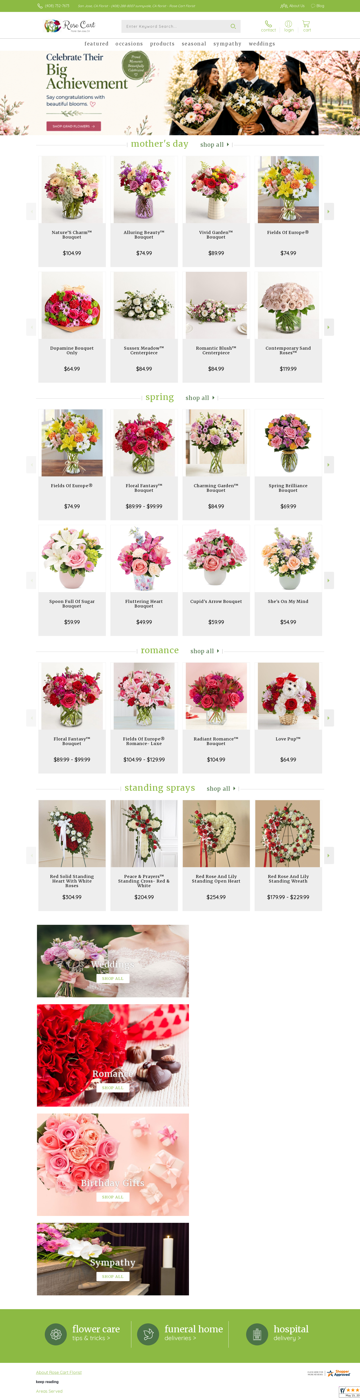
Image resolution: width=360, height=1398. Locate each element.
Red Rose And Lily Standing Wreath (288, 879)
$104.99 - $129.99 (144, 759)
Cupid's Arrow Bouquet (216, 601)
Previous (31, 211)
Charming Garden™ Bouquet (216, 488)
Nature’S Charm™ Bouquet (72, 235)
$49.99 (144, 622)
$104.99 (72, 253)
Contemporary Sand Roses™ (288, 350)
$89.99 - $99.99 (144, 506)
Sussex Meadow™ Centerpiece (144, 350)
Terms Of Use (223, 1393)
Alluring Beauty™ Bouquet (144, 235)
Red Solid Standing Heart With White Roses (72, 881)
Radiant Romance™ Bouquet (216, 741)
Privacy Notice (251, 1393)
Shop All (212, 144)
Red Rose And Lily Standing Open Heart (216, 879)
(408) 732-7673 (57, 5)
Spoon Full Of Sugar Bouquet (72, 604)
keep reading (47, 1193)
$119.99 (288, 368)
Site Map (311, 1393)
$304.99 (72, 897)
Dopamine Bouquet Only (72, 350)
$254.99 (216, 897)
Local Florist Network (283, 1393)
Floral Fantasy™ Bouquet (144, 488)
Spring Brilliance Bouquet (288, 488)
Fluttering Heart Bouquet (144, 604)
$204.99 (144, 897)
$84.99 (144, 368)
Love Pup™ (288, 739)
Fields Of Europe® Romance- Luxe (144, 741)
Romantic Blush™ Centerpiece (216, 350)
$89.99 (216, 253)
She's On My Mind (288, 601)
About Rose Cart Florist (59, 1183)
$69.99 (288, 506)
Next (329, 211)
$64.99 (72, 368)
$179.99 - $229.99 (288, 897)
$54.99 (288, 622)
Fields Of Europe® (288, 232)
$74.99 (144, 253)
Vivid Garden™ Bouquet (216, 235)
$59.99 (72, 622)
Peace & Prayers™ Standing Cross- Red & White (144, 881)
